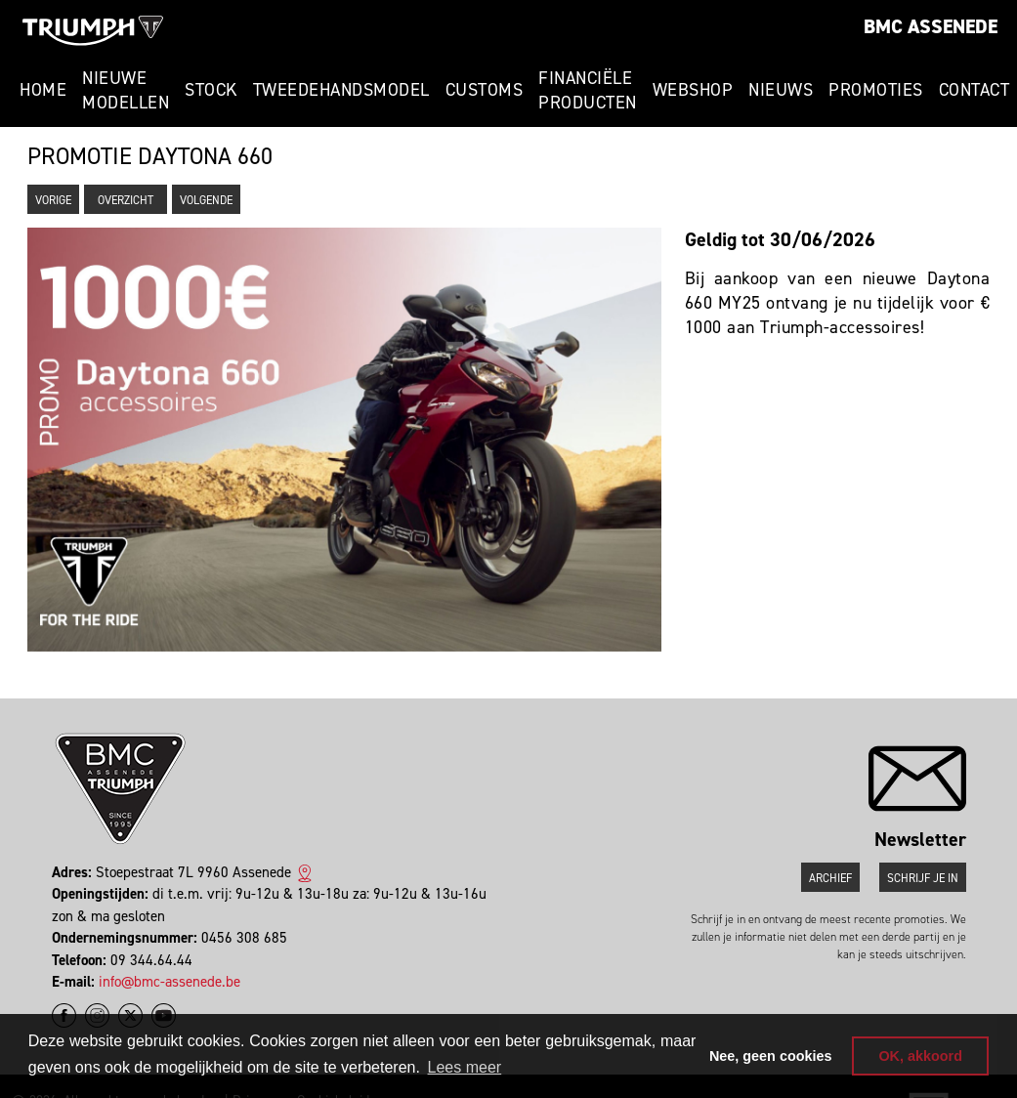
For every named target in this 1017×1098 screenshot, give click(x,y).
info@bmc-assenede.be (169, 982)
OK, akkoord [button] (920, 1056)
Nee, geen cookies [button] (770, 1056)
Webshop (693, 90)
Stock (211, 90)
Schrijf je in (922, 878)
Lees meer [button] (465, 1067)
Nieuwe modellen (125, 90)
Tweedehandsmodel (341, 90)
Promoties (875, 90)
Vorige (53, 200)
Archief (830, 878)
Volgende (206, 200)
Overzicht (125, 200)
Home (43, 90)
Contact (974, 90)
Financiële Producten (587, 90)
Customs (484, 90)
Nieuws (780, 90)
